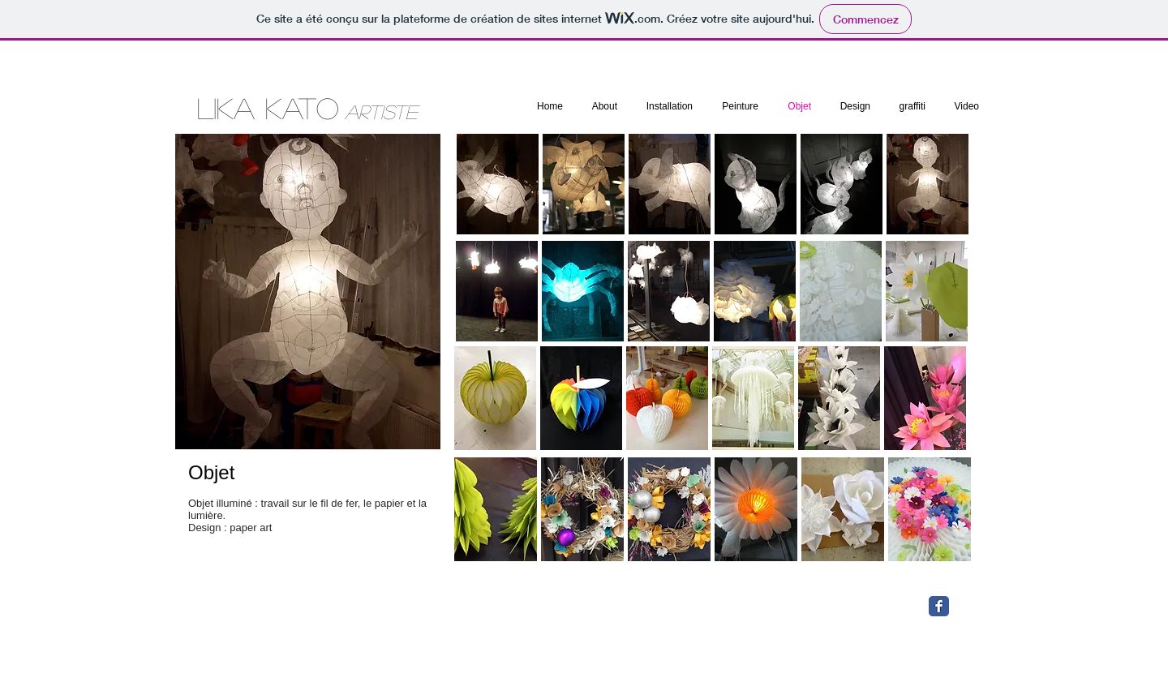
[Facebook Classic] (939, 606)
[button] (584, 184)
